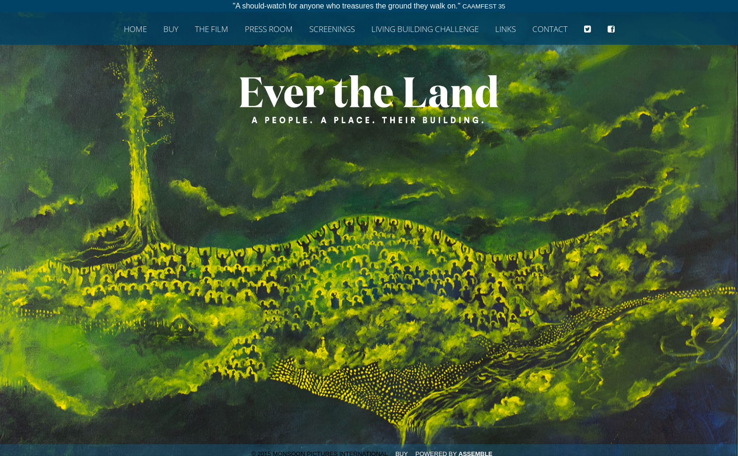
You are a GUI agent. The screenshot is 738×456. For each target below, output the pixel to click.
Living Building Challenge (425, 29)
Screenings (332, 29)
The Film (211, 29)
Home (135, 29)
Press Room (269, 29)
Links (505, 29)
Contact (550, 29)
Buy (170, 29)
